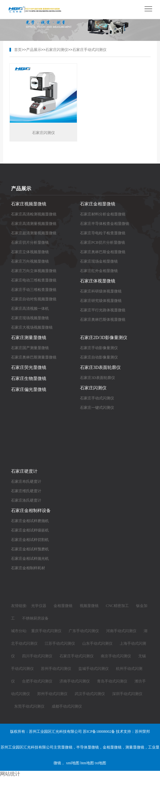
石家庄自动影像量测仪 (99, 358)
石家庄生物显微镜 (28, 379)
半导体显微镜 (87, 748)
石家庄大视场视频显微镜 (32, 328)
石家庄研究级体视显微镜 (101, 301)
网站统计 (10, 774)
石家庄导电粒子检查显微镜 (102, 233)
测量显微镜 (134, 748)
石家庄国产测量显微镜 (30, 348)
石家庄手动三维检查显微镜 (33, 290)
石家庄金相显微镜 (97, 204)
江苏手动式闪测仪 (60, 644)
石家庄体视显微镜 (97, 281)
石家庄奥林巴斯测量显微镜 (33, 358)
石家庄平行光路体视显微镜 (102, 311)
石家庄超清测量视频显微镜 (33, 233)
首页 (18, 49)
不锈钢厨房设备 (35, 619)
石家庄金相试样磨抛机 (30, 521)
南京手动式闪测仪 (116, 656)
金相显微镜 (63, 606)
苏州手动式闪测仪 (56, 669)
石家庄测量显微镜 (28, 338)
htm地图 (87, 763)
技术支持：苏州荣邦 (133, 732)
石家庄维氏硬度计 (26, 491)
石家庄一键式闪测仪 (97, 408)
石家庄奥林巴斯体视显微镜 (102, 320)
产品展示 (33, 49)
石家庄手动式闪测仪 (89, 49)
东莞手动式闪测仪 (29, 707)
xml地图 (72, 763)
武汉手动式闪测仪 (90, 694)
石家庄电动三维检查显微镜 (33, 281)
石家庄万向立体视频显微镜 (33, 271)
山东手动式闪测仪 (97, 644)
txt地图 (100, 763)
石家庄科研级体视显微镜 (101, 292)
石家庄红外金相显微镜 (99, 271)
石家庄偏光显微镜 (28, 390)
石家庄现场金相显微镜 (99, 262)
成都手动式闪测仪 (67, 707)
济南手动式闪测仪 (75, 682)
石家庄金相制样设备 (31, 511)
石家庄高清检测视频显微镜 (33, 215)
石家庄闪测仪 (56, 49)
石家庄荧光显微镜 (28, 368)
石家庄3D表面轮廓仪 (100, 368)
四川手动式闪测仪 (37, 656)
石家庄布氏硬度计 (26, 482)
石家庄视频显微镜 (28, 204)
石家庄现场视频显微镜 (30, 318)
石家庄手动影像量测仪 (99, 348)
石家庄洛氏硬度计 (26, 501)
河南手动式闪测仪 (121, 631)
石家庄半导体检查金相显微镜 (104, 224)
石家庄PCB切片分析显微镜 (102, 243)
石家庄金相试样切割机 (30, 540)
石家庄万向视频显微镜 (30, 262)
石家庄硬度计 (24, 472)
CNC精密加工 (117, 606)
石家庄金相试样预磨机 (30, 550)
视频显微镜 (89, 606)
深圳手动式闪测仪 (127, 694)
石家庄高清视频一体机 (30, 309)
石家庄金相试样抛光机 (30, 559)
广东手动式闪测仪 (84, 631)
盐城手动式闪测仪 (93, 669)
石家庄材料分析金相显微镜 (102, 215)
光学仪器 (38, 606)
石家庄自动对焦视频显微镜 (33, 300)
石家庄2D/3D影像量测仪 (103, 338)
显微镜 (66, 748)
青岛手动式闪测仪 (112, 682)
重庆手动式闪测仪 (46, 631)
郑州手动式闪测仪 (52, 694)
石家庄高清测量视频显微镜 (33, 224)
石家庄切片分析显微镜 (30, 243)
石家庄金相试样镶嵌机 (30, 531)
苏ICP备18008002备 (99, 732)
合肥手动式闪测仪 (37, 682)
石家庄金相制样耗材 (28, 568)
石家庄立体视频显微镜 (30, 252)
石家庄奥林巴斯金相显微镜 (102, 252)
